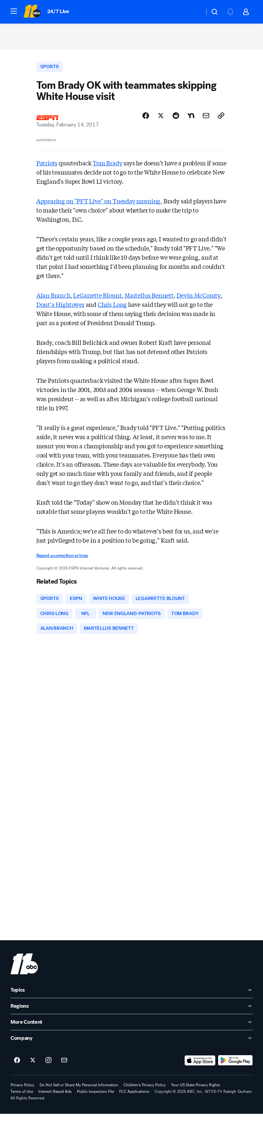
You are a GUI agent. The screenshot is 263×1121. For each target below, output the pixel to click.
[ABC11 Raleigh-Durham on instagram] (48, 1067)
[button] (14, 11)
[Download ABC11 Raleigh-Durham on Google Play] (235, 1067)
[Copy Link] (221, 120)
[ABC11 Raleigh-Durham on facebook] (17, 1067)
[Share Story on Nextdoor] (191, 120)
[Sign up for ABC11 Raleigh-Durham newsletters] (64, 1067)
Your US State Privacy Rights (195, 1092)
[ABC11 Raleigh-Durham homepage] (32, 12)
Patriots (47, 167)
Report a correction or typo (62, 560)
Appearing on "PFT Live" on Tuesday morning (98, 205)
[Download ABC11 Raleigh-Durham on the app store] (200, 1067)
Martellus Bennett (149, 299)
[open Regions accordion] (131, 1013)
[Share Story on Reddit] (175, 120)
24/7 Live (58, 11)
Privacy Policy (22, 1092)
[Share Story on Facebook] (145, 120)
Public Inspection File (95, 1099)
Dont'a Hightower (60, 309)
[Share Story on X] (160, 120)
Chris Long (112, 309)
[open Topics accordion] (131, 997)
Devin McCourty (198, 299)
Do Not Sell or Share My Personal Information (79, 1092)
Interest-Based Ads (55, 1099)
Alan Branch (53, 299)
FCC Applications (134, 1099)
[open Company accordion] (131, 1045)
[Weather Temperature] (194, 11)
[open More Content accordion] (131, 1029)
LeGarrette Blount (97, 299)
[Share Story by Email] (206, 120)
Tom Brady (107, 167)
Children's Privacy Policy (144, 1092)
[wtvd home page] (24, 971)
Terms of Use (21, 1099)
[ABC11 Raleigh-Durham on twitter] (32, 1067)
